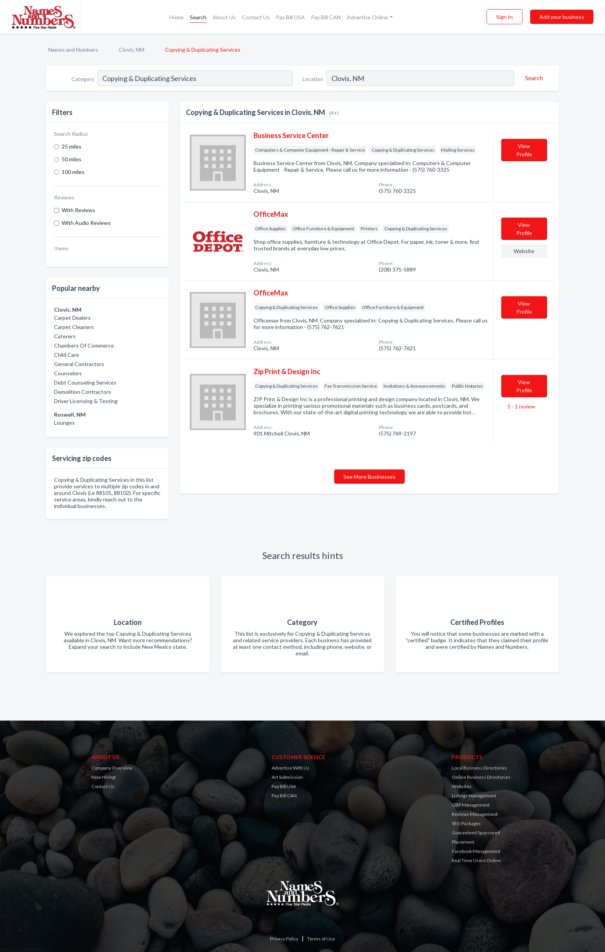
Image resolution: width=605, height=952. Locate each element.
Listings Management (474, 795)
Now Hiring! (104, 777)
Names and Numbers (73, 49)
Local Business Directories (479, 768)
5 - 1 (520, 406)
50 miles (71, 159)
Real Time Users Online (476, 860)
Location (312, 79)
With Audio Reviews (86, 222)
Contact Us (256, 17)
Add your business (561, 17)
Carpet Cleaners (74, 327)
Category (82, 79)
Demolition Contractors (82, 391)
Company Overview (111, 768)
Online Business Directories (481, 777)
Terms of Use (321, 939)
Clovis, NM (131, 49)
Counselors (68, 373)
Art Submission (287, 777)
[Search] (532, 78)
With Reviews (78, 210)
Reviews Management (475, 814)
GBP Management (471, 805)
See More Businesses (369, 476)
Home (176, 17)
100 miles (73, 172)
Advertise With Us (290, 768)
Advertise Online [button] (367, 17)
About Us (224, 17)
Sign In (504, 17)
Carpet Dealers (72, 317)
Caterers (65, 336)
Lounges (64, 422)
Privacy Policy (284, 939)
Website (524, 251)
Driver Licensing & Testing (86, 401)
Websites (461, 786)
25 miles (71, 146)
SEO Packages (466, 823)
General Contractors (79, 364)
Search (198, 17)
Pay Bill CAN (326, 17)
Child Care (66, 354)
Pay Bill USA (290, 17)
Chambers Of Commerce (84, 345)
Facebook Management (476, 851)
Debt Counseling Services (85, 382)
